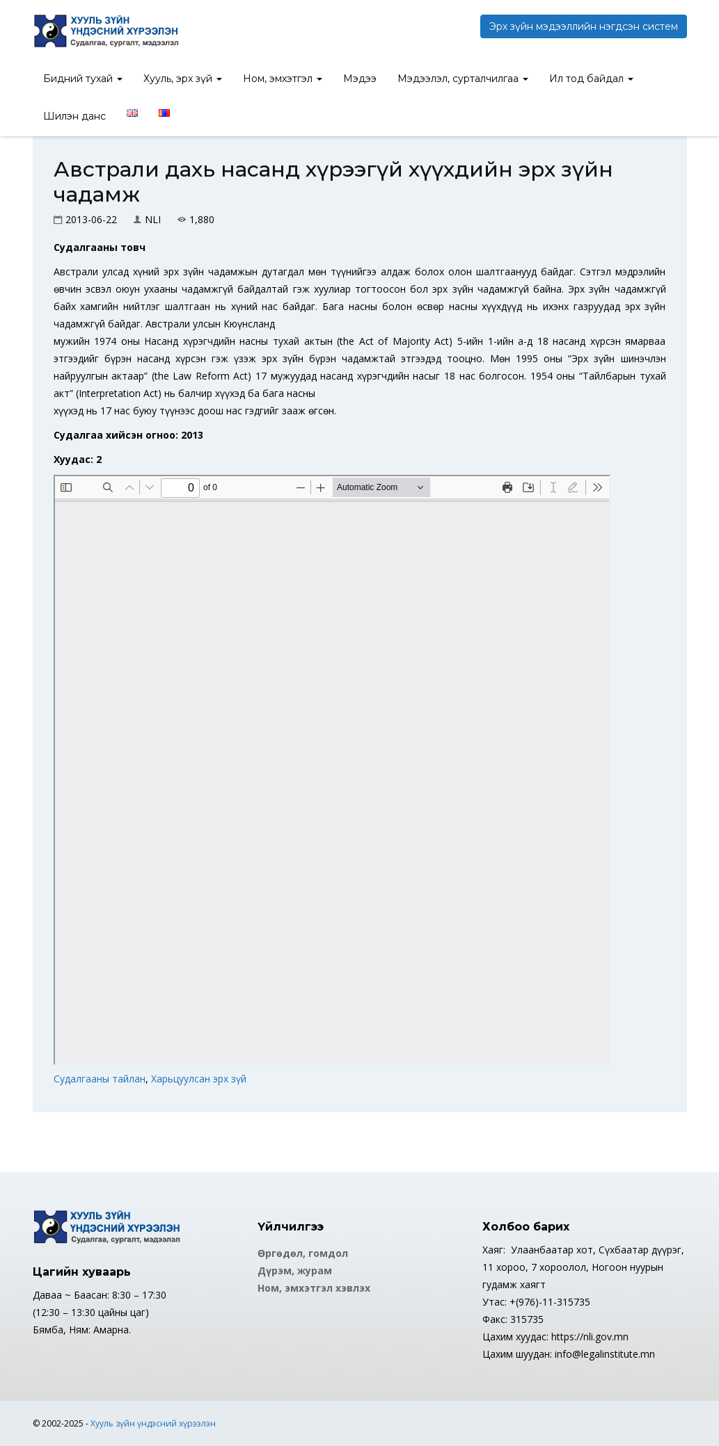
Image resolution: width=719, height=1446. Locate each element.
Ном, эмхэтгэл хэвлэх (314, 1287)
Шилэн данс (74, 116)
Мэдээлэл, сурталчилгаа (462, 78)
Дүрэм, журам (295, 1270)
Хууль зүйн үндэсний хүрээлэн (153, 1423)
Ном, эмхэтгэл (282, 78)
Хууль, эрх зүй (182, 78)
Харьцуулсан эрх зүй (198, 1078)
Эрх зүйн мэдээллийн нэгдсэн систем (583, 26)
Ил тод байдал (591, 78)
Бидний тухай (83, 78)
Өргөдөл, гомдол (303, 1253)
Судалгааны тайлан (99, 1078)
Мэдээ (360, 78)
